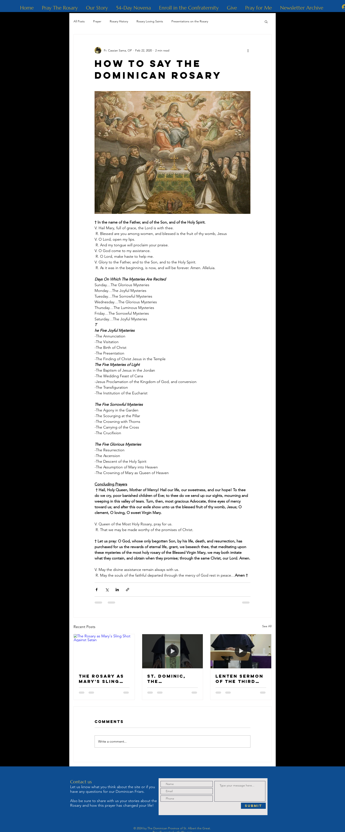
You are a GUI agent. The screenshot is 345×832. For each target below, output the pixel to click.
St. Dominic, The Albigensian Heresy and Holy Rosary (167, 678)
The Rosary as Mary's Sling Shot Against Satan (101, 678)
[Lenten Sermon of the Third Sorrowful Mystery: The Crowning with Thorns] (240, 651)
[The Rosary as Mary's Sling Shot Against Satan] (104, 651)
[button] (266, 21)
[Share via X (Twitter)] (107, 590)
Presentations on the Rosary (189, 21)
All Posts (79, 21)
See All (266, 626)
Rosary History (119, 21)
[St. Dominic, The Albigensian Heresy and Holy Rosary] (172, 651)
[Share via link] (128, 590)
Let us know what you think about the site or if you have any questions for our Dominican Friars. (112, 789)
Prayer (97, 21)
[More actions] (247, 50)
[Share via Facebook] (97, 590)
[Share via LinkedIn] (117, 590)
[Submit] (253, 806)
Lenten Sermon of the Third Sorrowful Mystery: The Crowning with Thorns (239, 678)
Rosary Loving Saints (149, 21)
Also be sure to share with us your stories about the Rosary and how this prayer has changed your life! (113, 803)
